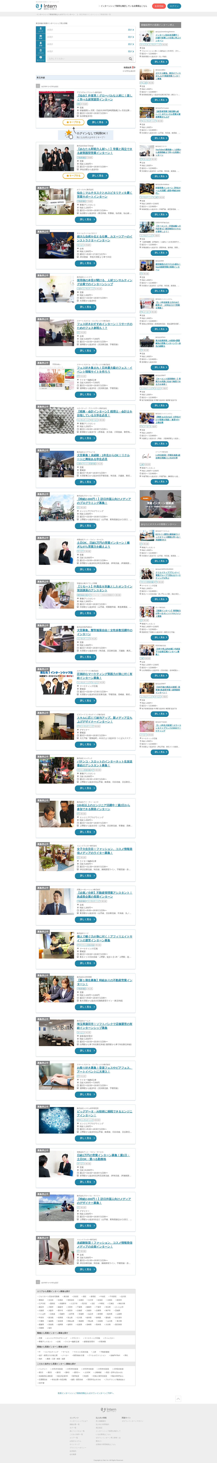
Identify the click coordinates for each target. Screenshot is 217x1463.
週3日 (58, 1372)
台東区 (81, 1300)
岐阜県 (88, 1318)
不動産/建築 (105, 1352)
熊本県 (98, 1325)
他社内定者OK (62, 1376)
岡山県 (90, 1321)
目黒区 (60, 1300)
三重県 (41, 1321)
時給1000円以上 (117, 1376)
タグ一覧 (73, 1428)
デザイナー (76, 1338)
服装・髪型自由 (77, 1380)
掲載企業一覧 (75, 1424)
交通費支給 (43, 1380)
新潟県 (50, 1318)
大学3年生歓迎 (88, 1369)
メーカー (65, 1355)
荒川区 (84, 1304)
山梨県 (119, 1314)
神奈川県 (121, 1304)
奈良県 (60, 1321)
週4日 (67, 1372)
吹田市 (70, 1310)
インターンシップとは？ (79, 1421)
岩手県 (71, 1314)
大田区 (109, 1300)
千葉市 (98, 1307)
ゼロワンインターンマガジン (132, 1421)
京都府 (79, 1310)
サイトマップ (75, 1444)
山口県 (109, 1321)
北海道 (52, 1314)
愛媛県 (41, 1325)
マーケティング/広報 (92, 1338)
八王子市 (74, 1304)
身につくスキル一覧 (77, 1431)
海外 (50, 1328)
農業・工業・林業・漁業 (56, 1359)
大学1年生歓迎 (57, 1369)
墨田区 (52, 1304)
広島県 (100, 1321)
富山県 (70, 1318)
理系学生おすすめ (94, 1380)
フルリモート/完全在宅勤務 (49, 1296)
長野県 (60, 1318)
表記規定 (99, 1428)
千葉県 (79, 1307)
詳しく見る (97, 122)
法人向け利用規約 (102, 1424)
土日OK (87, 1372)
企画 (58, 1342)
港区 (84, 1296)
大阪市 (50, 1310)
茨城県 (117, 1310)
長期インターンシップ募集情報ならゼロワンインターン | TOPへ (86, 1393)
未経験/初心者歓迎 (46, 1376)
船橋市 (88, 1307)
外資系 (86, 1376)
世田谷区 (71, 1300)
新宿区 (93, 1296)
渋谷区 (75, 1296)
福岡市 (70, 1325)
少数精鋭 (98, 1372)
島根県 (81, 1321)
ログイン (174, 6)
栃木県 (109, 1314)
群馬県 (100, 1314)
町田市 (119, 1300)
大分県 (108, 1325)
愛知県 (108, 1318)
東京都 (66, 1296)
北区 (93, 1304)
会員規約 (73, 1451)
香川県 (119, 1321)
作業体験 (102, 1342)
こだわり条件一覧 (76, 1434)
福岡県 (60, 1325)
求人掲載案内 (101, 1421)
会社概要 (73, 1454)
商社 (126, 1355)
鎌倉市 (60, 1307)
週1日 (41, 1372)
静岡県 (98, 1318)
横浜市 (41, 1307)
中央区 (102, 1296)
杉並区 (100, 1300)
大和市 (70, 1307)
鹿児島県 (118, 1325)
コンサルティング (51, 1352)
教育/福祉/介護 (78, 1355)
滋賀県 (50, 1321)
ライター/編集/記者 (72, 1342)
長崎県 (88, 1325)
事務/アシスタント (46, 1342)
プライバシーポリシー (78, 1448)
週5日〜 (77, 1372)
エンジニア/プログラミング (57, 1338)
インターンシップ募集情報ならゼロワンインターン (56, 14)
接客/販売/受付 (89, 1342)
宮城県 (81, 1314)
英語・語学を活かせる (114, 1372)
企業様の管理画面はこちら (106, 1444)
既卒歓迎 (75, 1376)
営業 (40, 1338)
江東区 (111, 1304)
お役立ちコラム (75, 1441)
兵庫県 (98, 1310)
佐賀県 (79, 1325)
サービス (66, 1352)
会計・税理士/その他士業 (48, 1355)
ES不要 (41, 1383)
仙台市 (90, 1314)
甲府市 (41, 1318)
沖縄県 (41, 1328)
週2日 (50, 1372)
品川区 (123, 1296)
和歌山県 (71, 1321)
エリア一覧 (74, 1438)
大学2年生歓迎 (72, 1369)
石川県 (79, 1318)
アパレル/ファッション (97, 1355)
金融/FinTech (115, 1355)
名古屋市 (118, 1318)
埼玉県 (108, 1307)
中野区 (101, 1304)
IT (39, 1352)
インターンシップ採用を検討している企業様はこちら (124, 6)
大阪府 (41, 1310)
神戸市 (108, 1310)
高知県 (50, 1325)
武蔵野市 (63, 1304)
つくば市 (42, 1314)
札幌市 (62, 1314)
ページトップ (178, 1399)
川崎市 (50, 1307)
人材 (94, 1352)
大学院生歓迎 (118, 1369)
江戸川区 (42, 1304)
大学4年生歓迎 (103, 1369)
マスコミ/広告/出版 (81, 1352)
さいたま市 (119, 1307)
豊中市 (60, 1310)
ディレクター (109, 1338)
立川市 (90, 1300)
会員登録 (159, 6)
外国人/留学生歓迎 (100, 1376)
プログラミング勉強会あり (115, 1380)
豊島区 (41, 1300)
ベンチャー (43, 1369)
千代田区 (113, 1296)
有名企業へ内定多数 (59, 1380)
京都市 (88, 1310)
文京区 (50, 1300)
